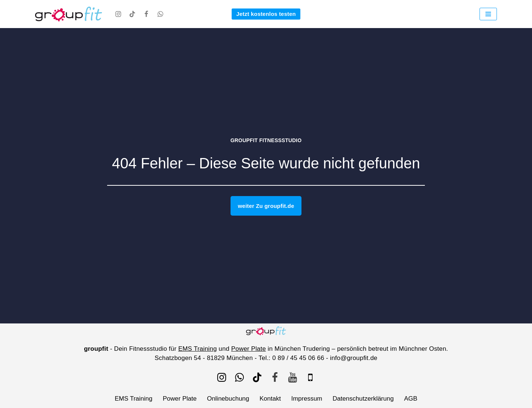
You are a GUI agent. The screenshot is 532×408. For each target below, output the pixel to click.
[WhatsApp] (160, 14)
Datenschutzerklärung (362, 398)
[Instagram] (118, 14)
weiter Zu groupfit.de (266, 206)
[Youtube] (293, 377)
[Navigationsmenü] (488, 14)
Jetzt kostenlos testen (266, 14)
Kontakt (270, 398)
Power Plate (248, 348)
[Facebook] (146, 14)
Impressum (306, 398)
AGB (410, 398)
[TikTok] (132, 14)
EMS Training (197, 348)
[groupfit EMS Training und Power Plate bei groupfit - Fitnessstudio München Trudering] (68, 14)
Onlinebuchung (228, 398)
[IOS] (310, 377)
